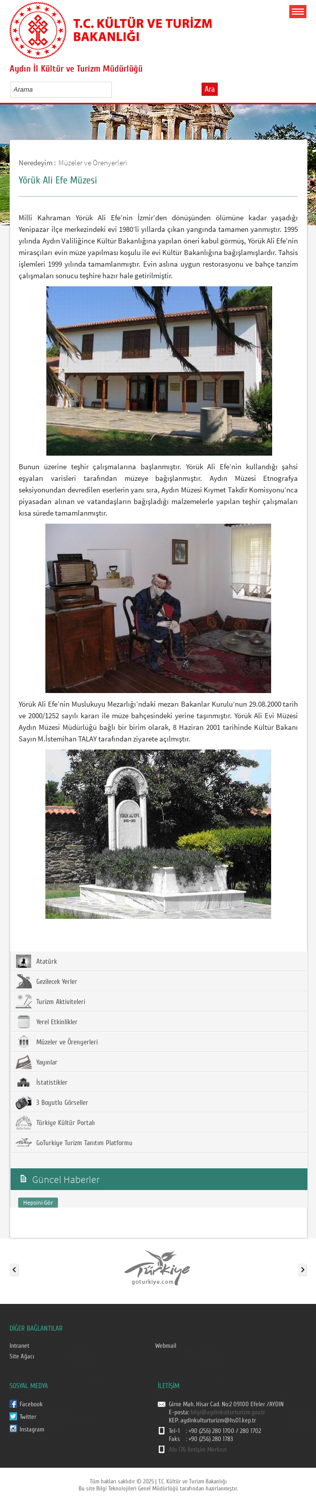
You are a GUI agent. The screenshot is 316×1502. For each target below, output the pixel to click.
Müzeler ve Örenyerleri (92, 162)
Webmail (165, 1345)
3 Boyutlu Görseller (52, 1102)
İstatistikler (42, 1082)
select (114, 89)
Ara (210, 89)
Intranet (19, 1345)
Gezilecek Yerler (46, 981)
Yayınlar (36, 1062)
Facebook (31, 1404)
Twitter (28, 1416)
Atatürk (36, 961)
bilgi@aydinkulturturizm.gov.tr (228, 1412)
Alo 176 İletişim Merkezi (198, 1449)
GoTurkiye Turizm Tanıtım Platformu (74, 1143)
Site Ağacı (22, 1356)
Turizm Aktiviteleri (50, 1001)
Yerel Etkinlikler (47, 1022)
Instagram (32, 1429)
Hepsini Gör (38, 1202)
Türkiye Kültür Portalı (55, 1122)
